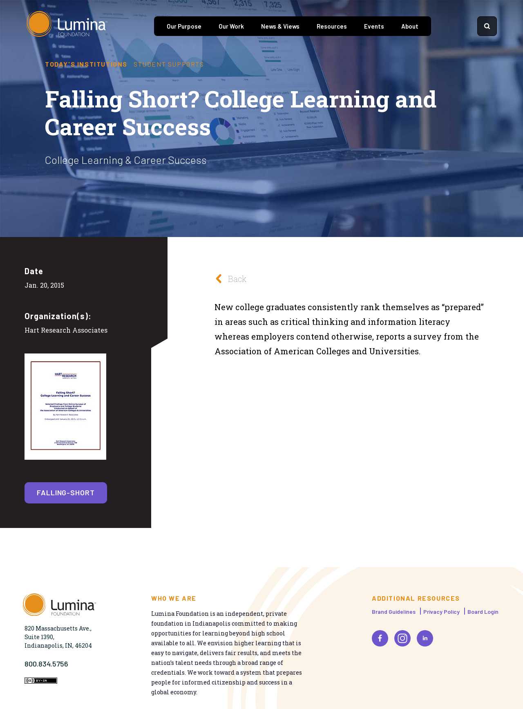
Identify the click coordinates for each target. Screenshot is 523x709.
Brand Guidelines (394, 611)
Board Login (482, 611)
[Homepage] (67, 26)
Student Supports (169, 64)
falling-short (66, 492)
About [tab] (409, 26)
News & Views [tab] (280, 26)
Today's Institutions (86, 64)
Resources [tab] (332, 26)
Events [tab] (374, 26)
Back (228, 278)
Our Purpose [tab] (184, 26)
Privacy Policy (441, 611)
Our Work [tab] (231, 26)
